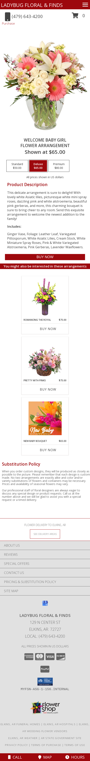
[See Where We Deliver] (45, 534)
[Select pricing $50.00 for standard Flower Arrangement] (17, 166)
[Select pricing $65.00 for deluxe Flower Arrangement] (38, 166)
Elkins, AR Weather (22, 738)
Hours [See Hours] (75, 757)
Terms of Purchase (46, 745)
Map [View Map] (45, 757)
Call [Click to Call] (15, 757)
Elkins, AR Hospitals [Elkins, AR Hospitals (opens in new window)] (60, 724)
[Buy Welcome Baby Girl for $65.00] (45, 257)
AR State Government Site (61, 738)
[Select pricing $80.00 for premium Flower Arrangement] (58, 166)
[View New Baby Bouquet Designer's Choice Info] (45, 418)
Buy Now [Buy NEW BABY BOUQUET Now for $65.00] (48, 450)
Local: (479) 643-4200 (45, 636)
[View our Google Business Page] (45, 605)
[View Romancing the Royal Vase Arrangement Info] (45, 297)
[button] (78, 16)
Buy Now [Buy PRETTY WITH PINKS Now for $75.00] (48, 389)
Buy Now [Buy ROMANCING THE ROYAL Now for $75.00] (48, 329)
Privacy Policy (16, 745)
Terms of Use (74, 745)
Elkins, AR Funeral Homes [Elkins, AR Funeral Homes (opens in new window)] (20, 724)
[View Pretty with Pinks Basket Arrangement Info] (45, 358)
